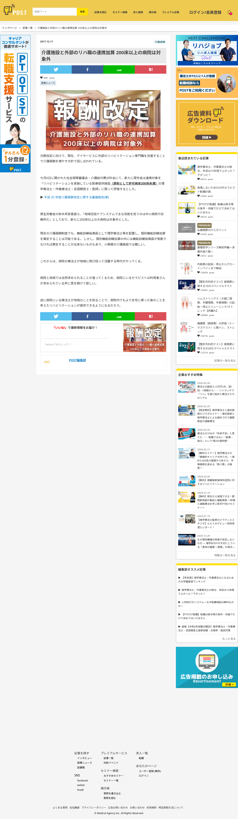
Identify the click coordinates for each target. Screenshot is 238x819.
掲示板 (152, 12)
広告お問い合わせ (118, 807)
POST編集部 (77, 360)
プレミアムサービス (114, 753)
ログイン (144, 775)
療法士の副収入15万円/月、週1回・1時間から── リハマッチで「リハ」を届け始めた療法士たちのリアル (216, 392)
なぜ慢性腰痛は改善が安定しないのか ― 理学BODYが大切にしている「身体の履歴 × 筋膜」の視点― (216, 543)
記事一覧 (27, 28)
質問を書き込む (112, 793)
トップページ (9, 28)
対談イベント (111, 762)
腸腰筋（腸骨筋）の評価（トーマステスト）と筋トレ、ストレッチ (216, 327)
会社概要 (75, 807)
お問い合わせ (137, 807)
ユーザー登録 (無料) (150, 771)
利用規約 (152, 807)
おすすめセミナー (113, 775)
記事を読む (100, 12)
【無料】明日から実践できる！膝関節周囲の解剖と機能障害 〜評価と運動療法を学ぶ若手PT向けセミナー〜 (216, 502)
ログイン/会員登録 (205, 12)
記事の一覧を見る (225, 360)
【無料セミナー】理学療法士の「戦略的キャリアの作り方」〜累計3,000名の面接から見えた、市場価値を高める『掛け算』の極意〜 (216, 460)
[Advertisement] (207, 714)
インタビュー (84, 758)
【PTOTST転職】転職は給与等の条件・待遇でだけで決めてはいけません (216, 208)
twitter (81, 785)
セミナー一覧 (111, 780)
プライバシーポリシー (93, 807)
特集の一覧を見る (225, 555)
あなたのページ (146, 766)
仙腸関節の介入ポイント (212, 230)
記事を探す (81, 753)
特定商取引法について (171, 807)
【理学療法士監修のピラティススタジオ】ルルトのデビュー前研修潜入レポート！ (216, 523)
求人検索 (138, 12)
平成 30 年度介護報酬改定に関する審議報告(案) (76, 197)
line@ (80, 790)
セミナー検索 (120, 12)
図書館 (81, 767)
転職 (141, 758)
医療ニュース (48, 83)
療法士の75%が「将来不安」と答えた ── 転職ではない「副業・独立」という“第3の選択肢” (216, 437)
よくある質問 (60, 807)
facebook (82, 780)
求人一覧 (142, 753)
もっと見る (229, 638)
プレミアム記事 (170, 12)
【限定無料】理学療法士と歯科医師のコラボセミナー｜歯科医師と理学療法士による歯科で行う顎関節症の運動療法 (216, 415)
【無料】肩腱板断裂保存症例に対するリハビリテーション (216, 482)
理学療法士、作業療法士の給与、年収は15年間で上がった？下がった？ (216, 171)
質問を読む (110, 798)
